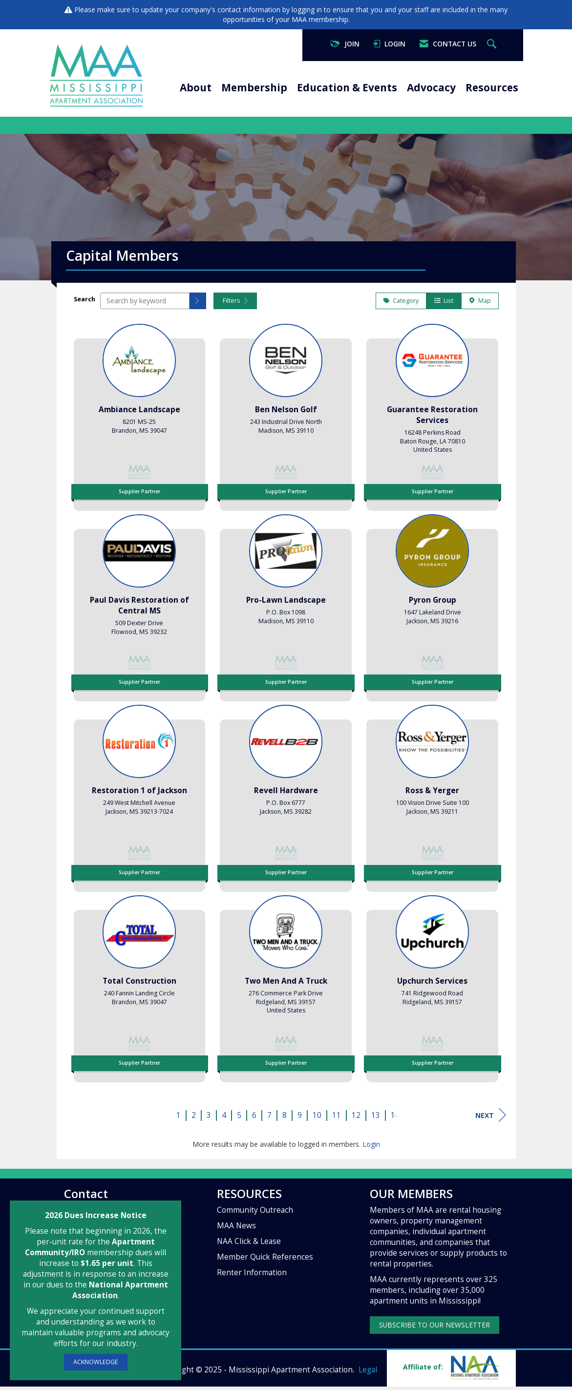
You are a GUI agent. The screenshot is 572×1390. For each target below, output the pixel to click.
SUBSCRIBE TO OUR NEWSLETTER (434, 1328)
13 (375, 1119)
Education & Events (347, 87)
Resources (492, 87)
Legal (368, 1373)
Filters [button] (235, 304)
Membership (254, 87)
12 (356, 1119)
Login (371, 1147)
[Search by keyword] (145, 304)
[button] (198, 304)
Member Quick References (265, 1260)
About (196, 87)
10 (317, 1119)
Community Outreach (255, 1213)
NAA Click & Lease (249, 1245)
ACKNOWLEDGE (95, 1362)
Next (490, 1118)
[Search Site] (493, 44)
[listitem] (139, 417)
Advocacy (431, 87)
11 (336, 1119)
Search (84, 302)
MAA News (236, 1229)
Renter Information (252, 1276)
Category (401, 304)
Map (480, 304)
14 (395, 1119)
